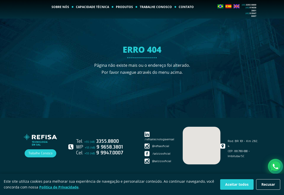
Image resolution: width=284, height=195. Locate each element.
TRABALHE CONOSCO (156, 19)
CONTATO (186, 19)
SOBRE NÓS (60, 19)
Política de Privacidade (58, 187)
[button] (202, 143)
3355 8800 (249, 16)
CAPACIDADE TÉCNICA (92, 19)
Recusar (268, 184)
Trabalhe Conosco (40, 153)
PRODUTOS (124, 19)
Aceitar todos (237, 184)
